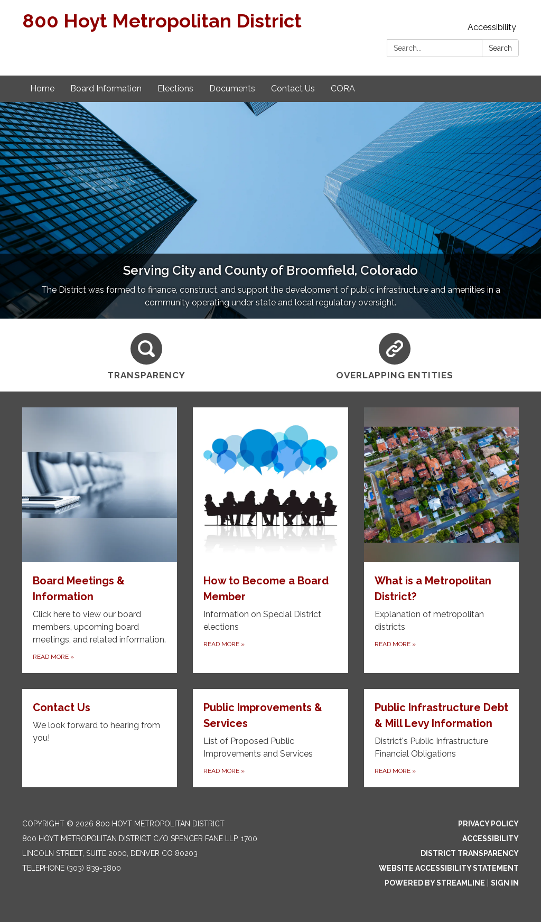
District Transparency (470, 853)
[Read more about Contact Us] (99, 738)
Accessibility (492, 27)
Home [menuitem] (42, 88)
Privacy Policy (488, 823)
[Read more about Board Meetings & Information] (99, 540)
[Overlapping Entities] (394, 355)
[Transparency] (146, 355)
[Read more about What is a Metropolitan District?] (441, 540)
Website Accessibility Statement (449, 868)
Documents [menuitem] (232, 88)
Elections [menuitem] (175, 88)
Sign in (505, 883)
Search (500, 48)
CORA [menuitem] (343, 88)
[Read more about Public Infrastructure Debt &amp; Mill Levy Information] (441, 738)
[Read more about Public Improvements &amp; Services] (270, 738)
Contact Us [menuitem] (293, 88)
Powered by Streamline (435, 883)
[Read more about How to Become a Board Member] (270, 540)
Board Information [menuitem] (106, 88)
